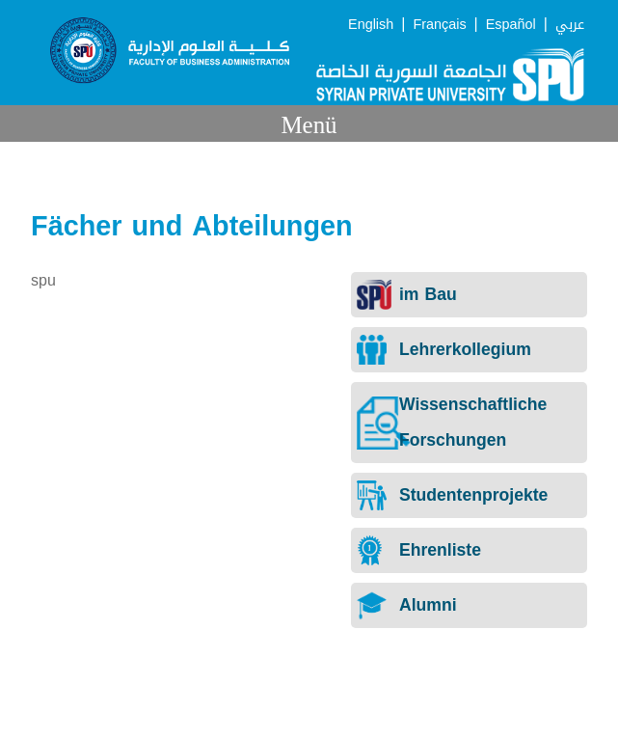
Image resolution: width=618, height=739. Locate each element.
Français (439, 25)
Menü (308, 125)
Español (511, 25)
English (370, 25)
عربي (569, 25)
